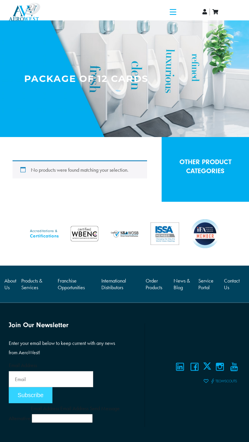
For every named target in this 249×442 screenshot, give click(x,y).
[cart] (215, 11)
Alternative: (20, 418)
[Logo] (24, 12)
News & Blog (182, 284)
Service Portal (205, 284)
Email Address (23, 365)
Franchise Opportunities (71, 284)
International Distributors (113, 284)
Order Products (154, 284)
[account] (205, 11)
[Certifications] (44, 232)
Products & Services (31, 284)
